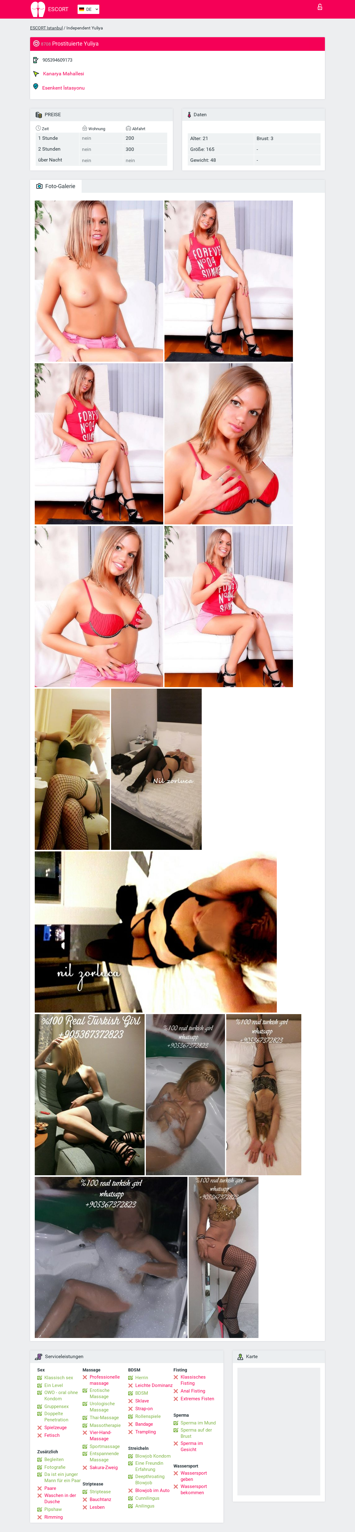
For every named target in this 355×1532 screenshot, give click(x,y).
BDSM (141, 1393)
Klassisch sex (58, 1377)
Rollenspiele (148, 1416)
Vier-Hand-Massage (100, 1435)
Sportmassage (105, 1446)
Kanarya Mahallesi (58, 74)
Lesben (97, 1507)
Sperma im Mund (198, 1423)
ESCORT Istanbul (46, 27)
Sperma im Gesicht (192, 1446)
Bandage (144, 1424)
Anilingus (145, 1506)
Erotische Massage (100, 1393)
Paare (50, 1488)
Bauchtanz (100, 1499)
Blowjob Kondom (153, 1456)
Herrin (141, 1377)
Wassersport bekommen (194, 1489)
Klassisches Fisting (193, 1380)
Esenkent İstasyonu (59, 87)
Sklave (142, 1401)
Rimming (53, 1517)
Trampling (145, 1432)
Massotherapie (105, 1425)
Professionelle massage (105, 1380)
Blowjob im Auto (152, 1490)
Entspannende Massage (104, 1457)
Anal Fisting (193, 1391)
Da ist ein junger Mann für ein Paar (62, 1477)
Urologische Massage (102, 1407)
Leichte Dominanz (154, 1385)
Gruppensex (56, 1406)
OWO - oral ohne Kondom (61, 1396)
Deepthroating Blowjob (149, 1480)
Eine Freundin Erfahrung (149, 1466)
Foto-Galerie (55, 186)
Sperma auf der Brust (196, 1433)
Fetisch (52, 1435)
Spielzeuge (55, 1427)
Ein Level (53, 1385)
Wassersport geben (194, 1476)
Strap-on (144, 1408)
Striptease (100, 1491)
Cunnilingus (147, 1498)
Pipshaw (53, 1509)
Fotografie (54, 1467)
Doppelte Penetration (56, 1417)
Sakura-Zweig (104, 1467)
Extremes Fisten (197, 1399)
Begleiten (54, 1459)
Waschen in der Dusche (60, 1498)
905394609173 (57, 60)
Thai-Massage (104, 1417)
